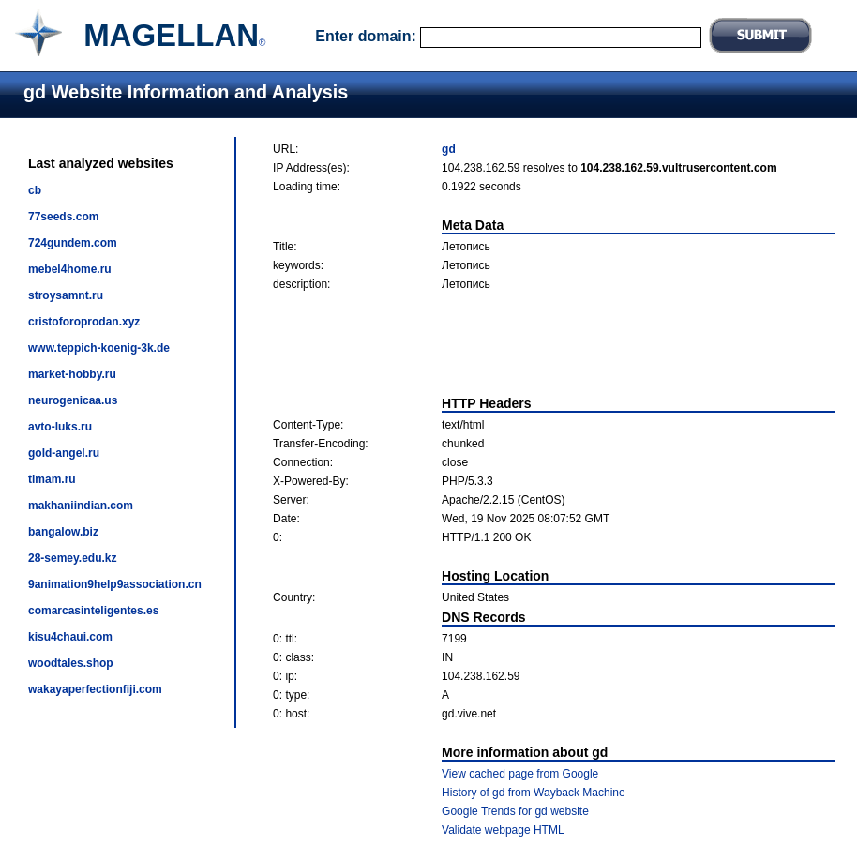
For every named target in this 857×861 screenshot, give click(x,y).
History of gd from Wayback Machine (533, 792)
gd (449, 149)
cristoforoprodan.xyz (84, 321)
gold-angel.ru (63, 453)
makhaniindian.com (80, 505)
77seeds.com (63, 216)
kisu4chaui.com (70, 636)
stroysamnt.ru (65, 295)
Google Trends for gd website (515, 811)
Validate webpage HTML (503, 830)
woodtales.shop (70, 663)
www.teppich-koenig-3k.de (99, 348)
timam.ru (52, 479)
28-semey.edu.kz (72, 558)
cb (34, 190)
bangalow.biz (63, 531)
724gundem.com (72, 242)
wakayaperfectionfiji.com (95, 689)
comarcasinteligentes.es (93, 610)
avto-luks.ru (60, 426)
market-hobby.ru (72, 374)
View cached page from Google (520, 773)
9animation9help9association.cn (115, 584)
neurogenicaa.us (72, 400)
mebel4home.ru (70, 269)
